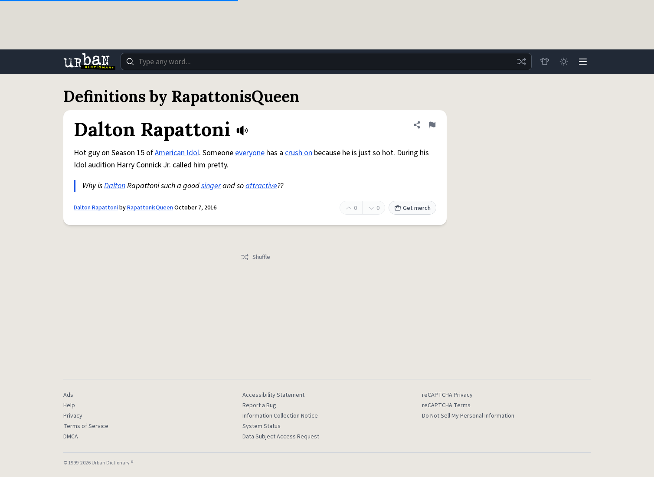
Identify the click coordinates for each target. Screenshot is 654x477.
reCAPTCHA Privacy (447, 395)
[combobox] (326, 61)
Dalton (114, 185)
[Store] (545, 61)
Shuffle (255, 257)
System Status (261, 426)
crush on (298, 152)
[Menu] (583, 61)
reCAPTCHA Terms (446, 405)
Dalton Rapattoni (96, 207)
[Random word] (521, 61)
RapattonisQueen (150, 207)
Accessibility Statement (273, 395)
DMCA (70, 436)
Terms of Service (85, 426)
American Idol (177, 152)
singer (211, 185)
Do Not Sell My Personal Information (468, 416)
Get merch (412, 208)
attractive (261, 185)
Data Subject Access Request (280, 436)
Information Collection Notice (280, 416)
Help (69, 405)
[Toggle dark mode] (564, 61)
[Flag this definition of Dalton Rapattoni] (432, 125)
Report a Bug (259, 405)
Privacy (72, 416)
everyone (250, 152)
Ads (68, 395)
